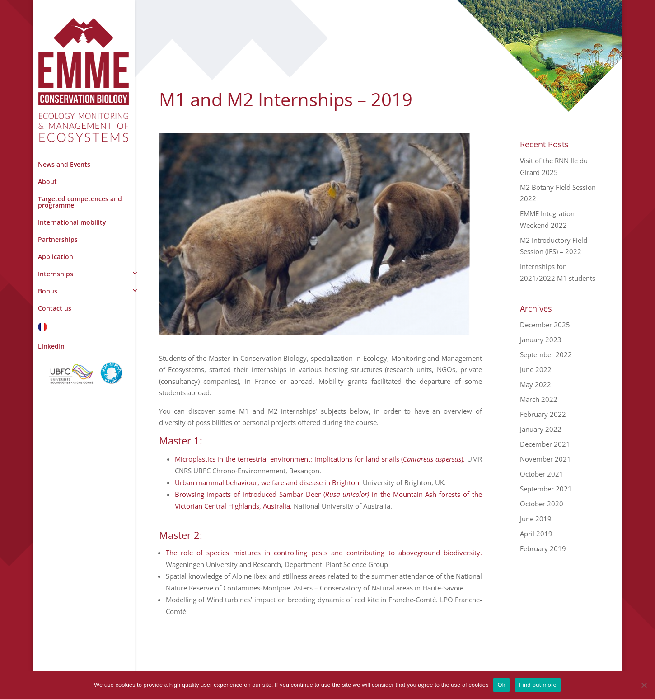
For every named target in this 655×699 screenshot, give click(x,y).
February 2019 (543, 548)
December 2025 (545, 324)
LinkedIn (51, 346)
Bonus (47, 291)
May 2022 (535, 384)
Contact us (54, 308)
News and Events (64, 164)
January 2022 (540, 429)
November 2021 (545, 458)
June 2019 (536, 518)
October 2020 (541, 503)
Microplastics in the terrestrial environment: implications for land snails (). (320, 458)
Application (55, 256)
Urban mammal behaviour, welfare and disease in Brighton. (268, 482)
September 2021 (546, 488)
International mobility (72, 222)
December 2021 (545, 444)
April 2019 (536, 533)
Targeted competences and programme (80, 201)
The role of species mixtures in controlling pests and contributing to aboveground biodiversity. (324, 552)
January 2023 (540, 339)
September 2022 (546, 354)
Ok (501, 684)
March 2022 (538, 399)
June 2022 (536, 369)
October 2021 (541, 473)
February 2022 (543, 414)
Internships (55, 273)
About (47, 181)
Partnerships (58, 239)
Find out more (538, 684)
